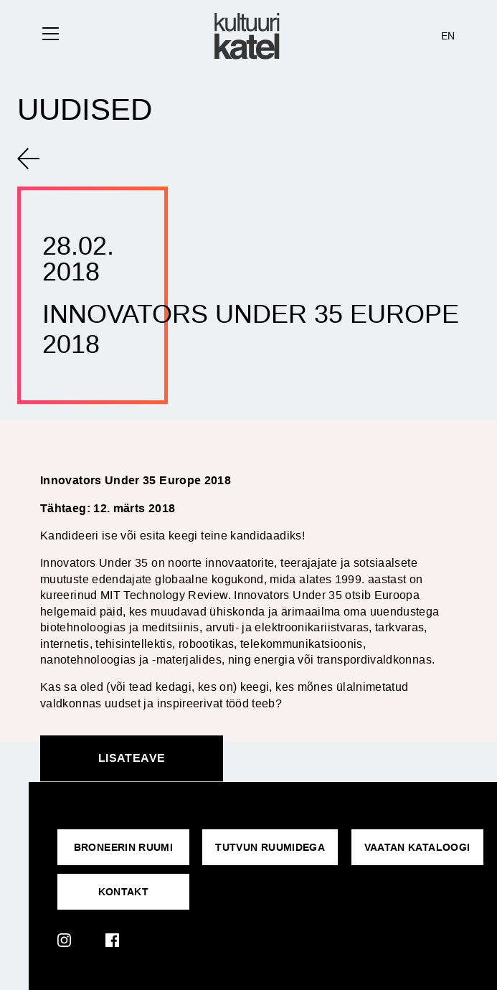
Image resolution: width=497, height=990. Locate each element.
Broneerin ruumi (123, 847)
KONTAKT (123, 891)
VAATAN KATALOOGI (417, 847)
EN (448, 36)
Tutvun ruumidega (270, 847)
